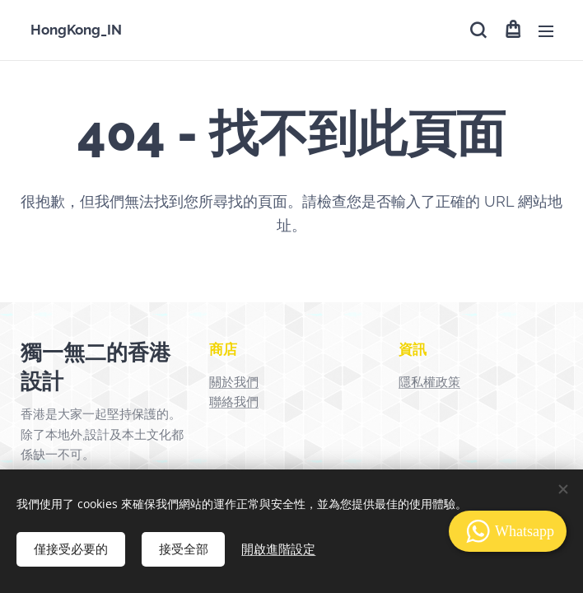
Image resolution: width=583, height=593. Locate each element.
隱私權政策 (429, 382)
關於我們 (234, 382)
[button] (478, 30)
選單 (546, 31)
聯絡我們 (234, 402)
